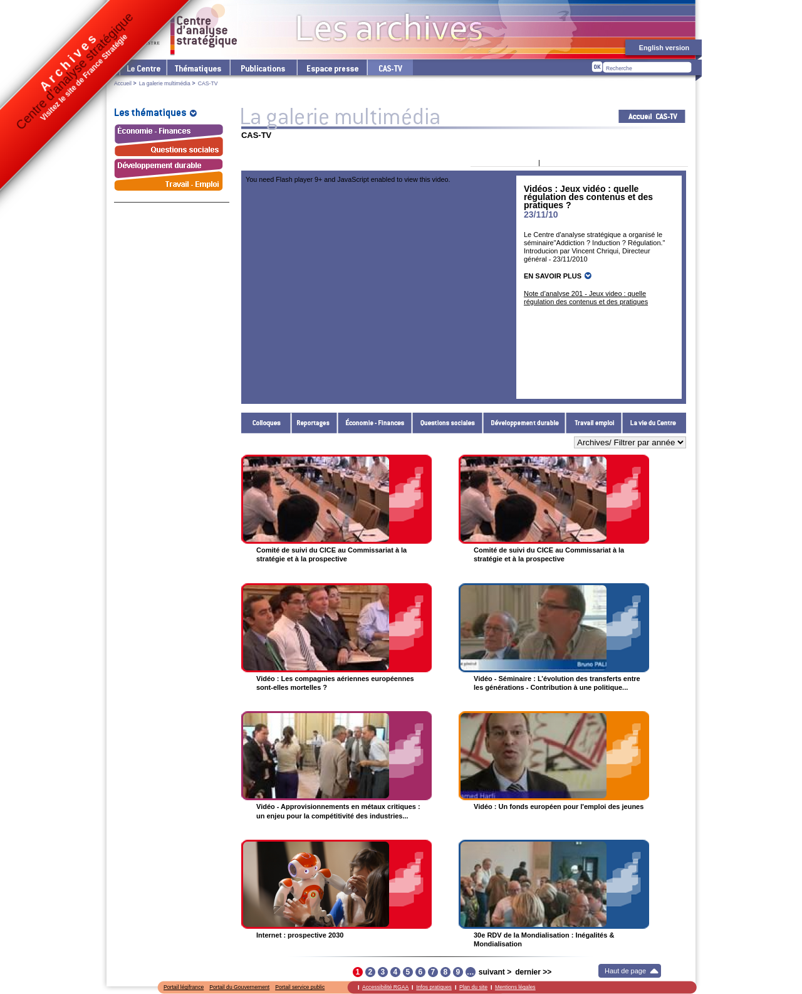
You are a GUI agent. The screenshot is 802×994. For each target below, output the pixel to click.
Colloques (266, 423)
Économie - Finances (375, 423)
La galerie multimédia (164, 83)
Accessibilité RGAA (385, 987)
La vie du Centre (654, 423)
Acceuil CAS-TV (651, 116)
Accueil (123, 83)
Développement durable (524, 423)
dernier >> (533, 972)
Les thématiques (197, 67)
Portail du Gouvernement (239, 987)
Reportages (314, 423)
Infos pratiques (434, 987)
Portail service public (300, 987)
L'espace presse (331, 67)
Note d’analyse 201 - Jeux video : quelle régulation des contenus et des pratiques (586, 297)
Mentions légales (515, 987)
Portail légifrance (184, 987)
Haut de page (625, 971)
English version (664, 47)
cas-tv (390, 67)
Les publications (262, 67)
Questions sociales (447, 423)
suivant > (495, 972)
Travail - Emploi (594, 423)
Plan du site (473, 987)
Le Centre (142, 67)
